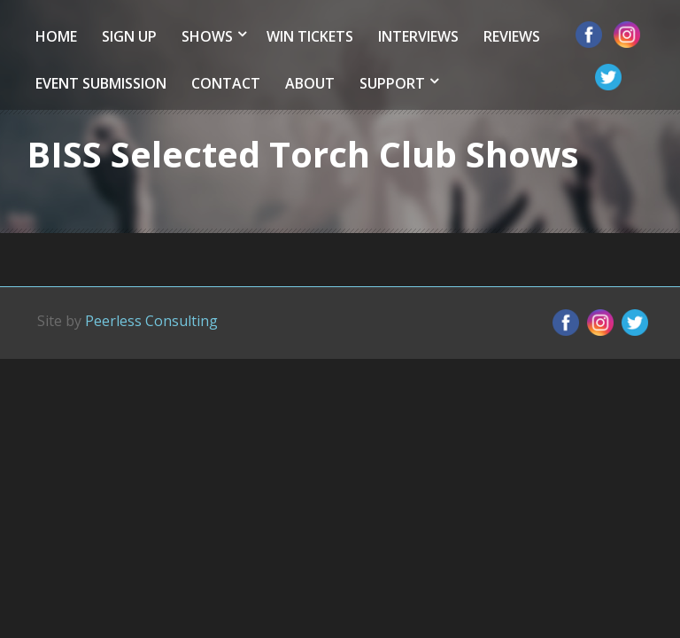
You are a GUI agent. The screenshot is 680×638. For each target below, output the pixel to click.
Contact (225, 83)
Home (56, 36)
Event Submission (100, 83)
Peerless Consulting (151, 321)
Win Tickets (310, 36)
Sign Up (129, 36)
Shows (207, 36)
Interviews (418, 36)
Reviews (511, 36)
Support (392, 83)
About (310, 83)
